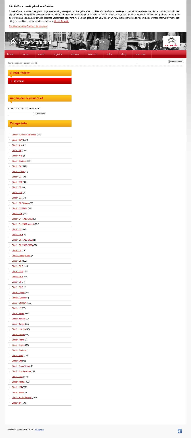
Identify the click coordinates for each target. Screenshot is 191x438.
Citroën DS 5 (17, 277)
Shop (123, 54)
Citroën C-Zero (18, 171)
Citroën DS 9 (17, 287)
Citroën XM (17, 387)
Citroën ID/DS (18, 313)
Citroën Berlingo (19, 161)
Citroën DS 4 (17, 271)
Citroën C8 (16, 250)
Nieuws (75, 54)
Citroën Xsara (18, 392)
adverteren (39, 430)
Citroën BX (16, 166)
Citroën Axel (17, 156)
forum (26, 54)
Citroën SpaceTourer (21, 366)
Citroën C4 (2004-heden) (23, 224)
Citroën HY (17, 308)
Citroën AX (16, 150)
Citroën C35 (17, 213)
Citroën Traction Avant (21, 371)
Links (109, 54)
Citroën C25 (17, 192)
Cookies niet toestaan (36, 26)
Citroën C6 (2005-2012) (22, 245)
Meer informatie (61, 21)
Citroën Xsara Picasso (22, 397)
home (10, 54)
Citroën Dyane (18, 292)
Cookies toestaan (17, 26)
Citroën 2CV (17, 140)
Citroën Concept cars (21, 256)
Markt (41, 54)
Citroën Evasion (19, 298)
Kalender (93, 54)
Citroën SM (17, 361)
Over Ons (140, 54)
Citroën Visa (17, 376)
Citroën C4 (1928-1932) (22, 219)
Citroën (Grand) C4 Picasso (24, 135)
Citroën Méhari (18, 334)
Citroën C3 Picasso (20, 203)
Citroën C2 (16, 187)
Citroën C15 (17, 182)
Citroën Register (20, 72)
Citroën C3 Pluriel (19, 208)
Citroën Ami (17, 145)
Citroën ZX (16, 403)
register (18, 63)
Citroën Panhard (19, 350)
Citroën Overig (18, 345)
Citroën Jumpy (18, 324)
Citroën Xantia (18, 382)
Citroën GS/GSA (19, 303)
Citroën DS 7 (17, 282)
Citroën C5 (16, 229)
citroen (27, 63)
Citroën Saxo (17, 355)
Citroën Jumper (18, 319)
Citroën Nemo (18, 340)
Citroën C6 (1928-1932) (22, 240)
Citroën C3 (16, 198)
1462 (34, 63)
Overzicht (19, 81)
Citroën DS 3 (17, 266)
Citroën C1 (16, 177)
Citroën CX (17, 261)
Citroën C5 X (17, 235)
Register (58, 54)
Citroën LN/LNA (19, 329)
